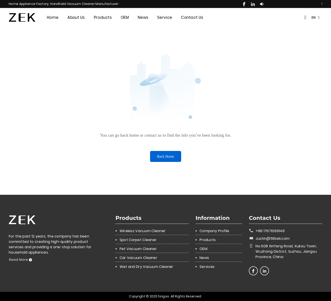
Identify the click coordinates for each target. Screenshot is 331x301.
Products (103, 17)
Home (52, 17)
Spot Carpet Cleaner (138, 239)
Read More (20, 259)
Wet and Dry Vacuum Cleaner (146, 266)
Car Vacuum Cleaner (138, 257)
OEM (125, 17)
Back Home (165, 156)
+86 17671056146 (270, 230)
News (143, 17)
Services (207, 266)
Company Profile (214, 230)
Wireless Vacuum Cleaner (143, 230)
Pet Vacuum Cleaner (138, 248)
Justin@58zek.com (273, 238)
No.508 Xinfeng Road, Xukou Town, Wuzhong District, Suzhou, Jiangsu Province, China (286, 251)
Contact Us (192, 17)
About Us (76, 17)
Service (164, 17)
